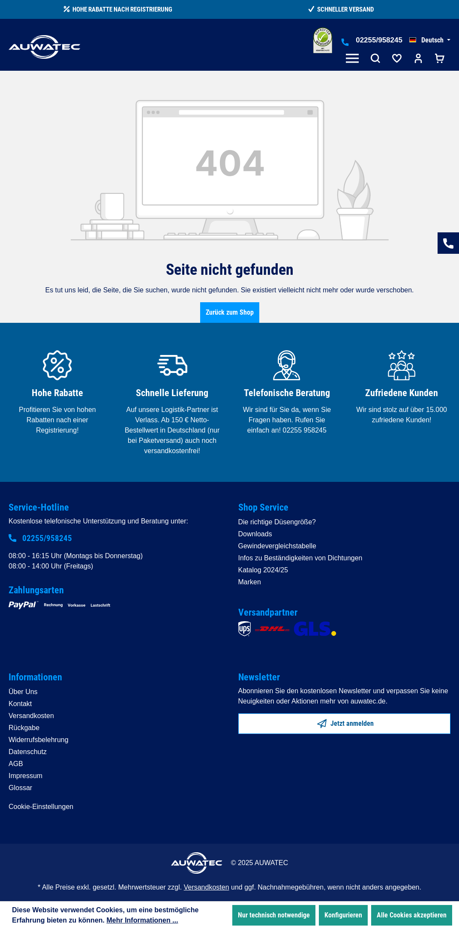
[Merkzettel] (397, 59)
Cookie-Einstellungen (41, 806)
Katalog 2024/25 (263, 570)
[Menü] (354, 59)
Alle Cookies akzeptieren (412, 915)
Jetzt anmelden (345, 722)
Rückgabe (24, 727)
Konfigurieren (343, 915)
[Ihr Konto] (418, 59)
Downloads (255, 534)
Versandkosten (31, 715)
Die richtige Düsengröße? (277, 522)
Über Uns (23, 691)
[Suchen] (375, 59)
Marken (249, 582)
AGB (16, 763)
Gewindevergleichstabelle (277, 546)
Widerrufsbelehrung (39, 739)
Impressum (25, 775)
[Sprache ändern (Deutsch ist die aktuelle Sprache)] (429, 40)
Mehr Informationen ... (142, 920)
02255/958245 (379, 40)
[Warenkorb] (439, 59)
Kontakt (20, 703)
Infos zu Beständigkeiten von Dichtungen (300, 558)
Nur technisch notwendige (274, 915)
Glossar (20, 787)
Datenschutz (28, 751)
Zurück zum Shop (230, 312)
